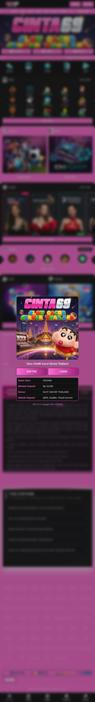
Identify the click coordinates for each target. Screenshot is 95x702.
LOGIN (63, 371)
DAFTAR (32, 371)
